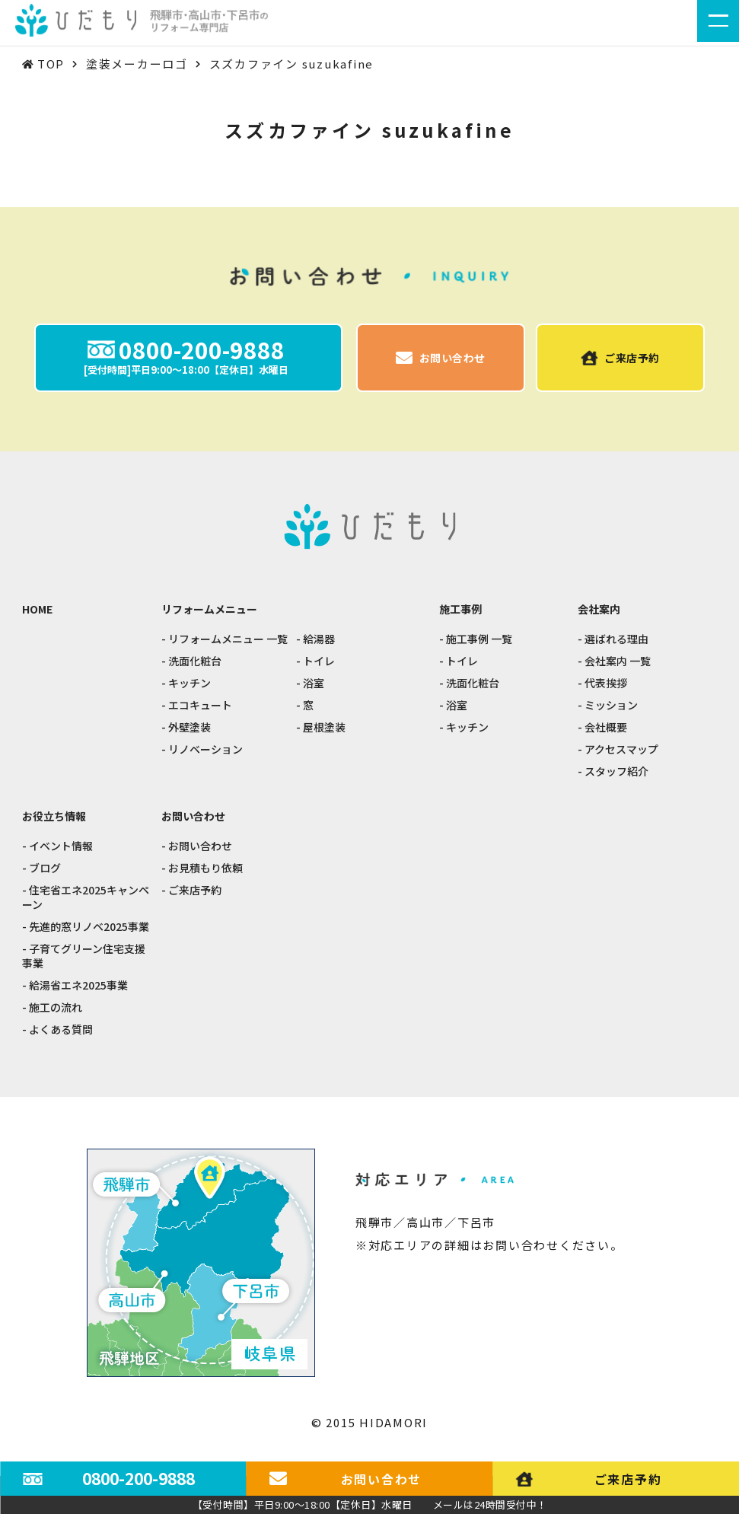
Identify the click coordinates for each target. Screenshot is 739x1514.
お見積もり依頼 (205, 868)
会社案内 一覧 (618, 661)
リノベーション (205, 749)
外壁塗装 (189, 727)
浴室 (313, 683)
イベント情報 (61, 846)
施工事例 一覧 (479, 639)
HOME (37, 609)
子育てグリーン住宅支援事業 (83, 956)
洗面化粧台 (194, 661)
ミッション (611, 705)
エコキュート (200, 705)
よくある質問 (61, 1029)
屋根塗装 (324, 727)
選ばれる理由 (616, 639)
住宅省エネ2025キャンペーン (85, 897)
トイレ (319, 661)
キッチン (189, 683)
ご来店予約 (194, 890)
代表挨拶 (606, 683)
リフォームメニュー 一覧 (228, 639)
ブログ (45, 868)
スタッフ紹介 (616, 771)
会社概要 (606, 727)
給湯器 (319, 639)
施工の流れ (55, 1007)
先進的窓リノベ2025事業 (89, 927)
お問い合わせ (200, 846)
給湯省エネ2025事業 (78, 985)
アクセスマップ (621, 749)
